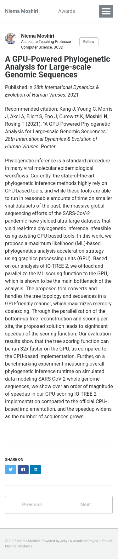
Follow (88, 42)
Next (86, 505)
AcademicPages (85, 541)
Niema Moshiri (21, 11)
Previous (32, 505)
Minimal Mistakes (18, 546)
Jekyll (64, 541)
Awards (66, 11)
